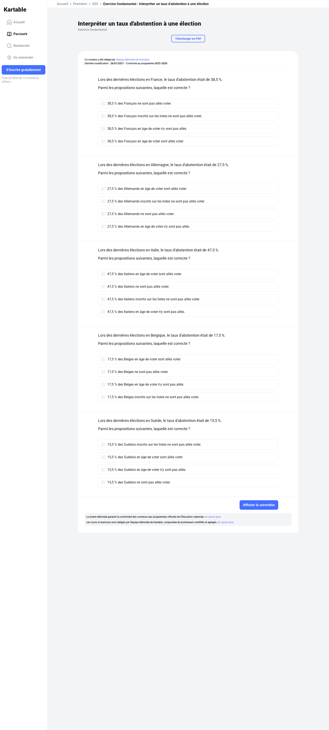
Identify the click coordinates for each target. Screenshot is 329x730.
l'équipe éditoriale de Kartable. (133, 59)
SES (95, 4)
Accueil (16, 22)
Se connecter (20, 57)
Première (80, 4)
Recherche (18, 45)
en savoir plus (213, 516)
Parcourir (17, 34)
